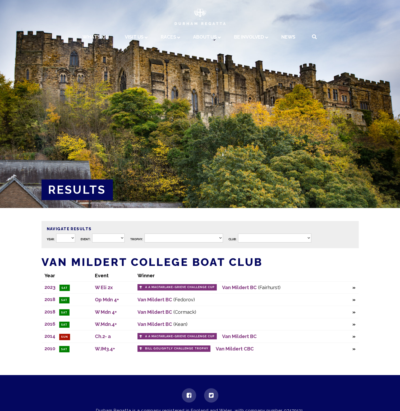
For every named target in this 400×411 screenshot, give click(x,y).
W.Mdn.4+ (106, 324)
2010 (49, 348)
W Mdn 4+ (106, 312)
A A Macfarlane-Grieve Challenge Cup (180, 287)
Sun (64, 337)
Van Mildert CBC (235, 349)
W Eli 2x (104, 287)
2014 (49, 336)
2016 (49, 324)
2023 (50, 287)
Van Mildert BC (239, 287)
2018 (49, 299)
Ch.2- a (103, 336)
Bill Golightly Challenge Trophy (176, 348)
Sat (64, 288)
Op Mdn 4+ (107, 299)
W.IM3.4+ (105, 349)
